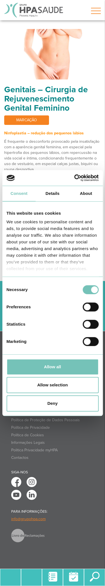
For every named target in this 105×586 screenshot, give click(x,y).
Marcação (26, 120)
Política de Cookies (27, 435)
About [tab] (86, 193)
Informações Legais (28, 442)
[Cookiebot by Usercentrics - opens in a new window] (75, 177)
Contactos (20, 457)
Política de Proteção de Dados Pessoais (45, 420)
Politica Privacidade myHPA (34, 450)
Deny (52, 403)
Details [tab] (53, 193)
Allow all (52, 366)
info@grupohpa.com (28, 519)
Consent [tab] (18, 193)
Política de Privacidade (30, 427)
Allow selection (52, 384)
